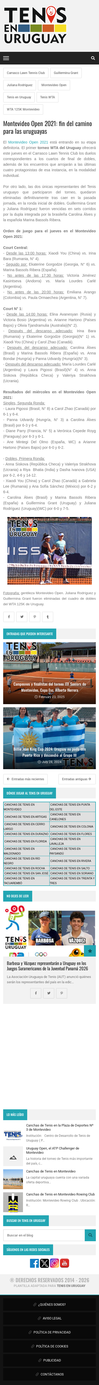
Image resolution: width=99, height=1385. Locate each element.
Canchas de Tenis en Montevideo (51, 1171)
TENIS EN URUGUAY (71, 1286)
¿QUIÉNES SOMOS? (49, 1304)
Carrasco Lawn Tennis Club (26, 73)
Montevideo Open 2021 (28, 142)
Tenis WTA (47, 97)
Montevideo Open (54, 85)
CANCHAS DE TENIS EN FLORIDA (25, 841)
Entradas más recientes (25, 779)
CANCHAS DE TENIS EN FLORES (71, 834)
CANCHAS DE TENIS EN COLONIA (71, 826)
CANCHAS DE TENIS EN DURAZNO (26, 834)
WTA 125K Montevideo (23, 109)
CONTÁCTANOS (50, 1374)
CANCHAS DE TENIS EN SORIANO (71, 873)
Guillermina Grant (66, 73)
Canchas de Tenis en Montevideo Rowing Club (60, 1194)
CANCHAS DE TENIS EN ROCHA (24, 868)
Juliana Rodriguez (19, 85)
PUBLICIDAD (49, 1360)
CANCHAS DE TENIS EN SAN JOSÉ (26, 873)
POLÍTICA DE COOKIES (49, 1346)
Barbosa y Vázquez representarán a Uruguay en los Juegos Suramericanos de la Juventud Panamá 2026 (47, 966)
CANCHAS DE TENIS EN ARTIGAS (25, 816)
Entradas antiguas (76, 779)
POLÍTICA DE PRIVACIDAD (50, 1332)
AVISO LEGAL (50, 1318)
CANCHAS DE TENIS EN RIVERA (70, 861)
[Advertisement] (49, 1056)
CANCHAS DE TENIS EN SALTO (70, 868)
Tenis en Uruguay (19, 97)
